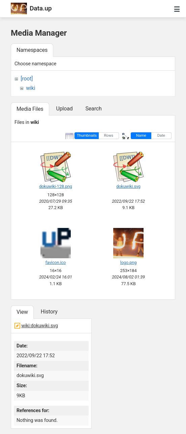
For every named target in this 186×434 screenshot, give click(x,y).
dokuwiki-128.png (55, 186)
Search (93, 108)
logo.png (128, 262)
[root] (27, 78)
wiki (30, 88)
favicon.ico (55, 262)
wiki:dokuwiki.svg (39, 326)
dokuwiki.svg (128, 186)
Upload (64, 108)
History (49, 311)
